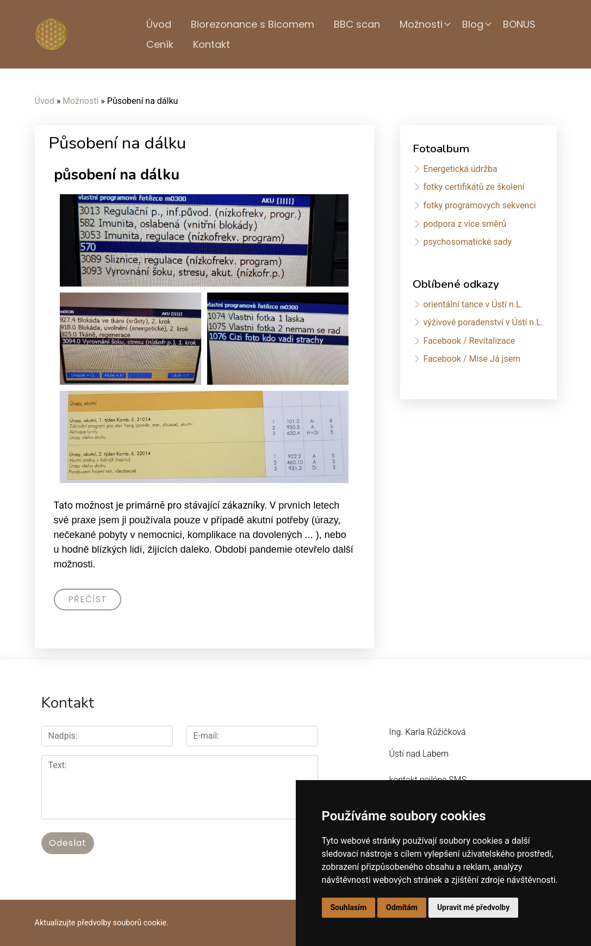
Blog (472, 24)
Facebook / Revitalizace (469, 341)
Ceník (159, 44)
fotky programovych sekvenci (479, 205)
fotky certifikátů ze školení (473, 187)
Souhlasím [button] (349, 907)
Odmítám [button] (402, 907)
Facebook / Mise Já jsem (471, 359)
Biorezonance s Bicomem (252, 24)
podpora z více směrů (464, 224)
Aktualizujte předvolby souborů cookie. (102, 923)
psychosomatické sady (467, 242)
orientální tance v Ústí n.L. (472, 304)
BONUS (519, 24)
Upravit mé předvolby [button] (473, 907)
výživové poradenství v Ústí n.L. (483, 322)
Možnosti (421, 24)
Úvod (158, 24)
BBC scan (357, 24)
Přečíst (87, 599)
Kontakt (211, 44)
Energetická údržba (460, 169)
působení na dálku (116, 174)
